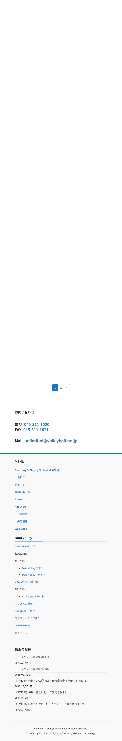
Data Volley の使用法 (27, 581)
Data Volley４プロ (32, 568)
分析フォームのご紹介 (27, 618)
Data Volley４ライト (34, 574)
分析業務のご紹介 (25, 611)
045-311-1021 (36, 429)
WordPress (44, 733)
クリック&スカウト (33, 596)
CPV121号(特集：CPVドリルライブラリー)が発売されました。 (51, 704)
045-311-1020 (36, 424)
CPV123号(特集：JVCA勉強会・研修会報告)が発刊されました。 (52, 680)
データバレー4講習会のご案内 (33, 669)
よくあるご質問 (24, 603)
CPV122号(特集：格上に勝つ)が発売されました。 (44, 692)
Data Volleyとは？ (25, 546)
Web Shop (21, 528)
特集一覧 (20, 484)
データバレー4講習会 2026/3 (32, 657)
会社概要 (22, 514)
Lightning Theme (60, 733)
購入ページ (21, 633)
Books (18, 499)
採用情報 (22, 521)
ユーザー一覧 (22, 625)
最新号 (21, 477)
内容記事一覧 (22, 492)
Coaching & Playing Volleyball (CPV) (37, 470)
